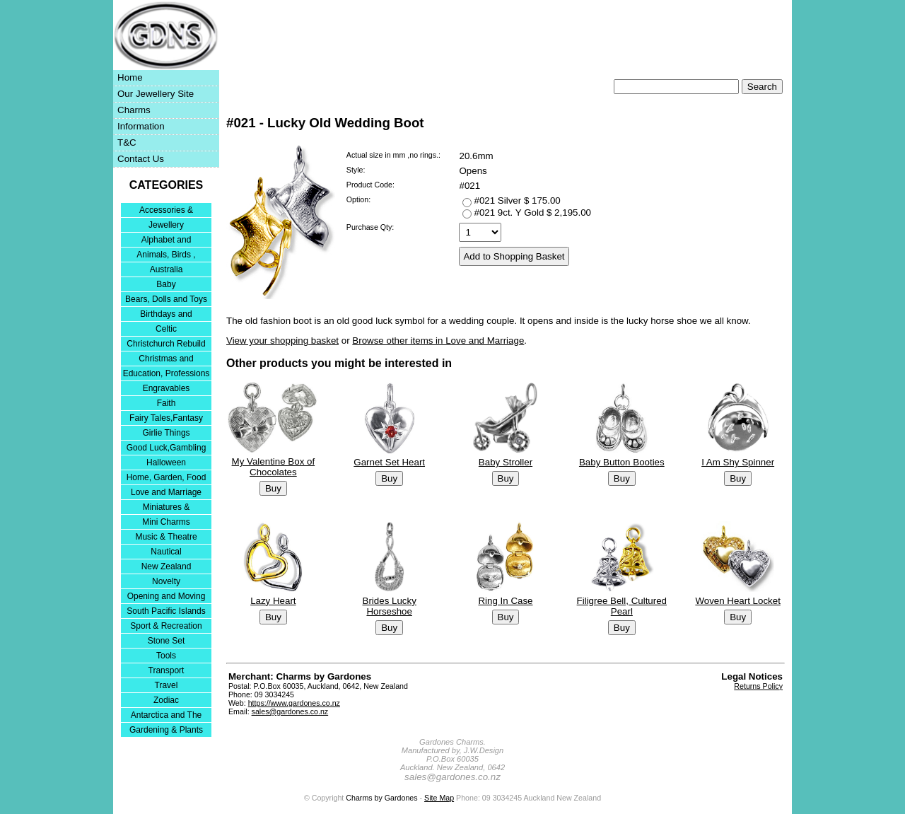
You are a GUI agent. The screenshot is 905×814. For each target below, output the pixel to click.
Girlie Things (165, 433)
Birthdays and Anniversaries (166, 315)
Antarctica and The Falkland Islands (166, 716)
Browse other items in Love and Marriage (438, 340)
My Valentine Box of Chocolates (273, 467)
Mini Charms (165, 522)
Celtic (166, 329)
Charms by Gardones (381, 797)
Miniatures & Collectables (166, 508)
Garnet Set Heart (389, 462)
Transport (166, 670)
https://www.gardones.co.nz (294, 703)
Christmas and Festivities (166, 360)
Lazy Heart (273, 600)
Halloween (166, 462)
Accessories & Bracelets (166, 211)
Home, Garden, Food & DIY (166, 478)
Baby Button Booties (622, 462)
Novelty (166, 581)
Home (130, 77)
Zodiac (166, 700)
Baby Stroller (505, 462)
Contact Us (140, 158)
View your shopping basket (282, 340)
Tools (166, 656)
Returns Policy (758, 686)
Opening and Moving (166, 596)
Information (141, 126)
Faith (166, 403)
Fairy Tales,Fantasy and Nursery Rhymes (166, 419)
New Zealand (166, 566)
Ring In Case (505, 600)
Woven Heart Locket (738, 600)
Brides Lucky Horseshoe (389, 606)
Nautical (166, 552)
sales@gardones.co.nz (290, 711)
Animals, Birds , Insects (165, 256)
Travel (166, 685)
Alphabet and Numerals (166, 241)
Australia (166, 269)
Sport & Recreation (166, 626)
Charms (134, 110)
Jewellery (166, 225)
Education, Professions (166, 373)
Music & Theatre (166, 537)
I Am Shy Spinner (737, 462)
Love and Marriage (166, 492)
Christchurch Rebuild (166, 344)
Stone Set (166, 641)
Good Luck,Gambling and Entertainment (166, 449)
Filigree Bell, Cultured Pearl (622, 606)
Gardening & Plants (166, 730)
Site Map (439, 797)
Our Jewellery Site (155, 93)
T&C (126, 142)
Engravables (166, 388)
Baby (165, 284)
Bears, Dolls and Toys (166, 299)
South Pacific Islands (166, 611)
